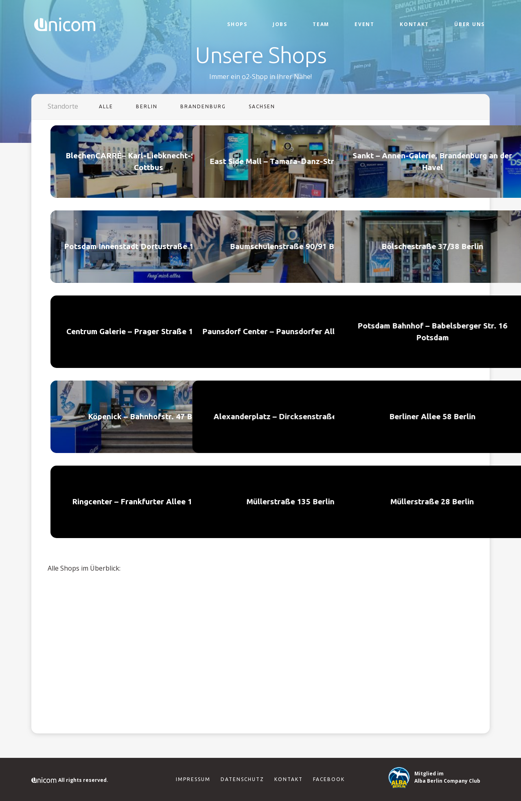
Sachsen (262, 106)
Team (321, 24)
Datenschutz (242, 779)
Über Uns (469, 24)
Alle (106, 106)
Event (364, 24)
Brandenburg (203, 106)
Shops (237, 24)
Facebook (329, 779)
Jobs (280, 24)
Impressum (193, 779)
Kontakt (414, 24)
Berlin (147, 106)
